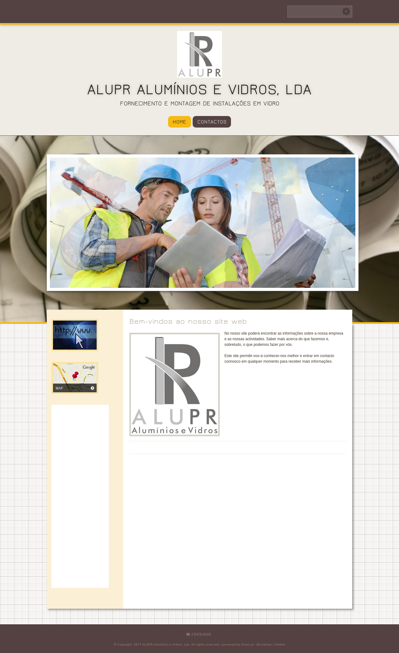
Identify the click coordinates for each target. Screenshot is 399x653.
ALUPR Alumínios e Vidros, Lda (199, 89)
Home (179, 121)
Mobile (280, 644)
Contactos (211, 121)
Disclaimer (264, 644)
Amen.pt (247, 644)
